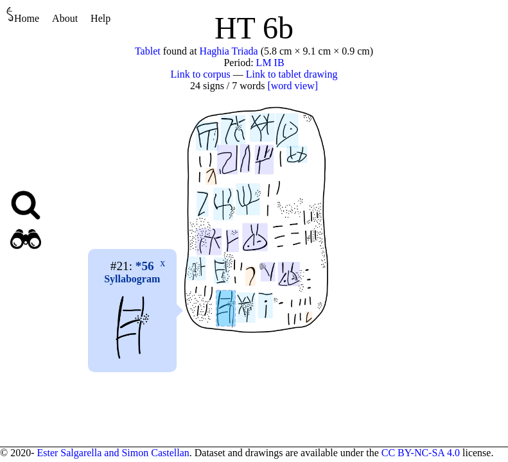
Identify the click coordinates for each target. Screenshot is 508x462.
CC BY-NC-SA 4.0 (420, 452)
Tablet (148, 51)
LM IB (270, 62)
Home (22, 15)
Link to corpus (201, 74)
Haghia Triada (229, 51)
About (65, 18)
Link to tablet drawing (292, 74)
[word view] (292, 85)
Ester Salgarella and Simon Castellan (113, 452)
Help (100, 18)
